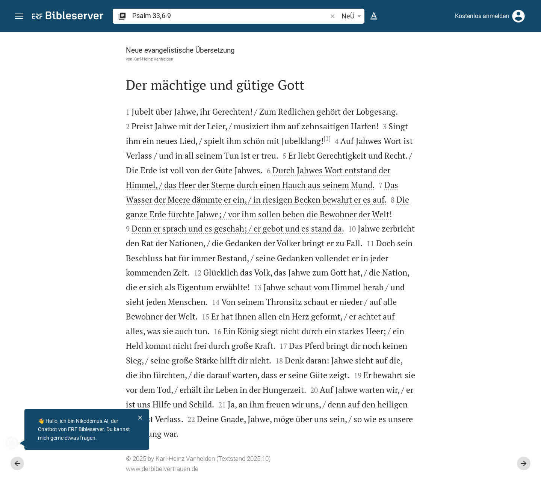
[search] (230, 16)
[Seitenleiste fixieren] (376, 38)
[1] (242, 138)
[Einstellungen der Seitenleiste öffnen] (517, 62)
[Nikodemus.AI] (17, 443)
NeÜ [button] (353, 16)
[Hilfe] (529, 62)
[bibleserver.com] (67, 17)
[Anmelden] (518, 16)
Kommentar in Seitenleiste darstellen (450, 258)
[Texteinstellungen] (373, 16)
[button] (19, 16)
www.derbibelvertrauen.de (77, 468)
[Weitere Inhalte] (460, 158)
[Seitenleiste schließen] (376, 262)
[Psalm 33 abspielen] (461, 418)
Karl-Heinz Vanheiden (69, 59)
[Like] (393, 62)
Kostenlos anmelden (482, 16)
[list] (461, 291)
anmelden (434, 103)
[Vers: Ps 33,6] (443, 46)
